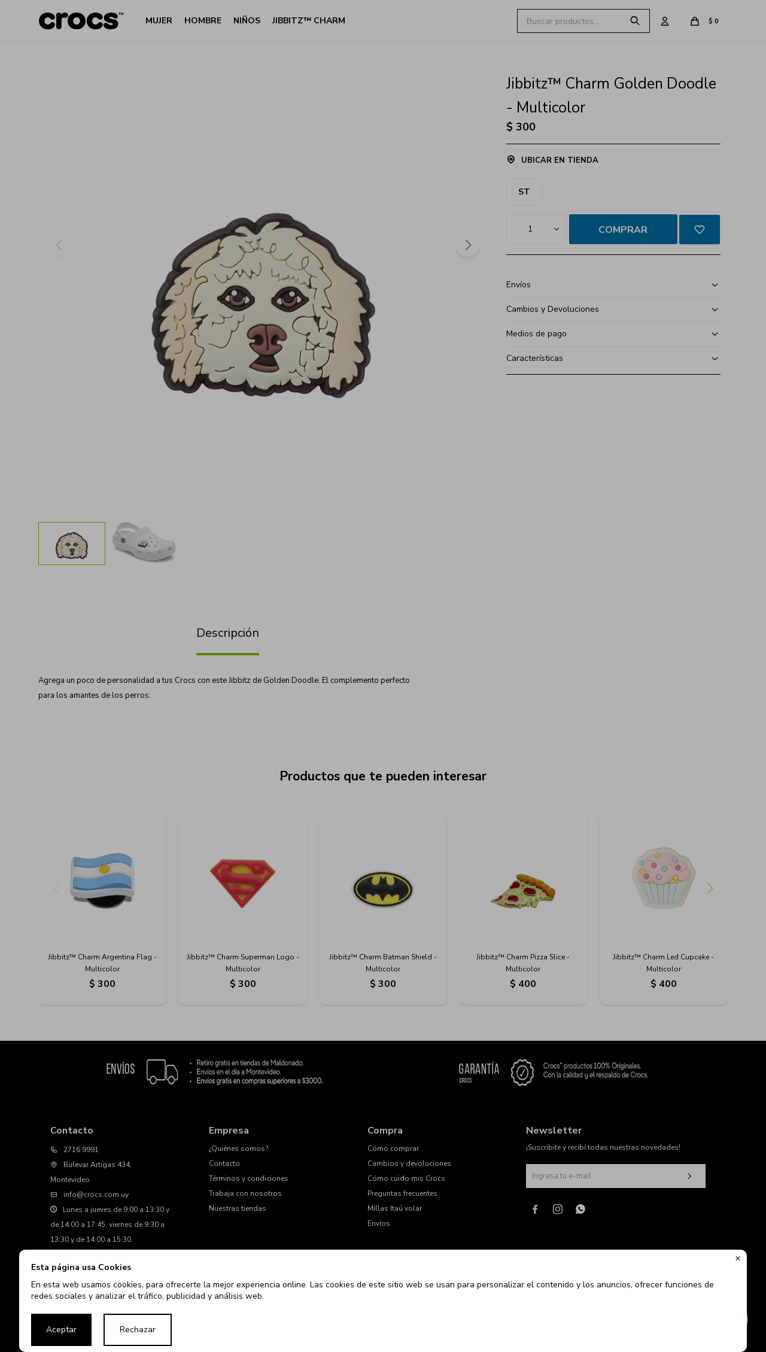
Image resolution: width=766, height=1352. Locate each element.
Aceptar (61, 1329)
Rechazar (138, 1329)
